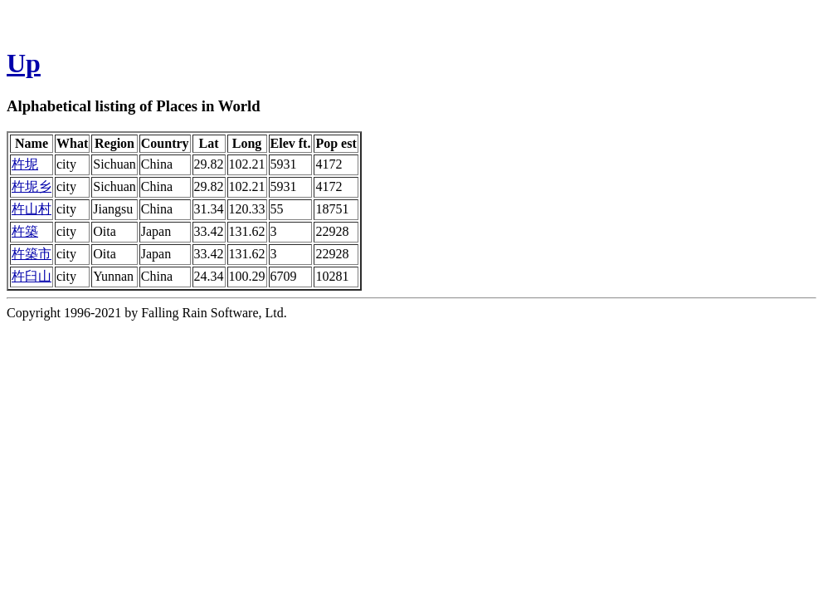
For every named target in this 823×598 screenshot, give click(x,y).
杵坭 (25, 164)
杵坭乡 (31, 186)
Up (24, 63)
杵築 (25, 231)
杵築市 (31, 254)
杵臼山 (31, 276)
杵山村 (31, 209)
